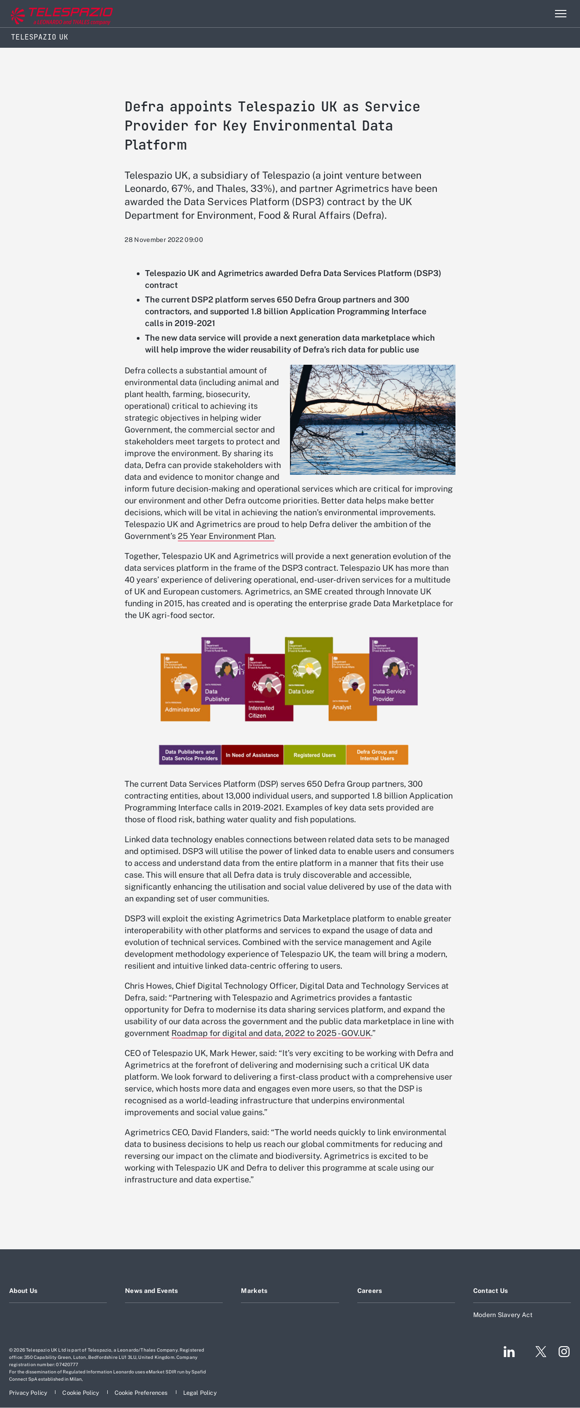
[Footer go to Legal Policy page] (200, 1392)
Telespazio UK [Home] (39, 37)
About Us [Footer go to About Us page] (23, 1290)
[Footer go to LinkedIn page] (509, 1351)
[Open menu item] (560, 13)
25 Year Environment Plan (226, 536)
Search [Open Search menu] (541, 13)
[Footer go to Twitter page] (537, 1351)
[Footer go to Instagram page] (564, 1351)
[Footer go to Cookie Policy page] (81, 1392)
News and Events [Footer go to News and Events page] (151, 1290)
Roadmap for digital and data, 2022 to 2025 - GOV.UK (271, 1033)
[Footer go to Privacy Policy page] (29, 1392)
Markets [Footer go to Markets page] (254, 1290)
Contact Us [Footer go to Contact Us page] (490, 1290)
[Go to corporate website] (45, 14)
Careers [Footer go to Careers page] (369, 1290)
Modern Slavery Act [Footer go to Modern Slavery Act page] (503, 1314)
